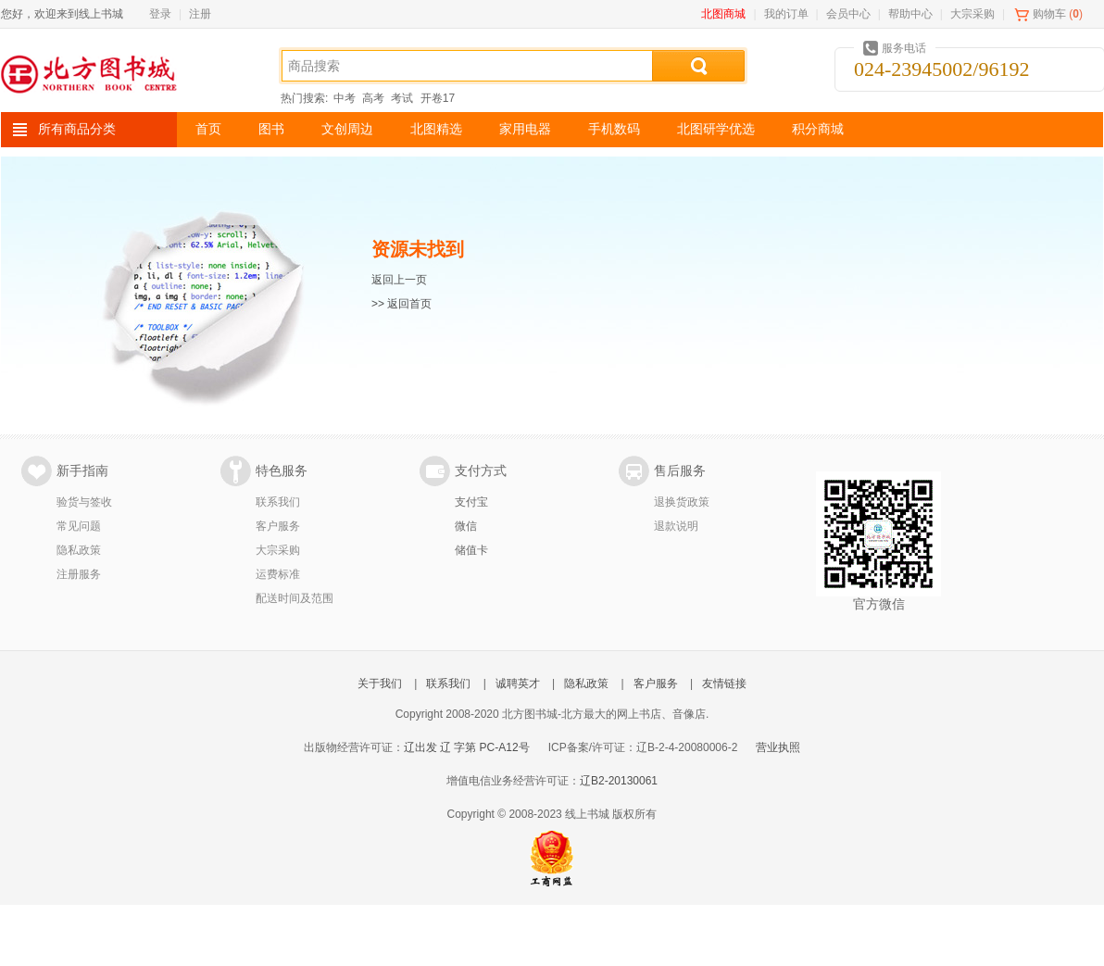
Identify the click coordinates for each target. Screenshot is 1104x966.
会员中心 (848, 13)
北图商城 (723, 13)
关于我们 (380, 683)
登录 (160, 13)
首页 (208, 129)
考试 (402, 98)
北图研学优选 (716, 129)
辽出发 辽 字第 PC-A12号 (467, 747)
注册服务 (78, 574)
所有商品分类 (77, 129)
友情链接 (724, 683)
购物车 (1049, 13)
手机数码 (614, 129)
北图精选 (436, 129)
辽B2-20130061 (619, 780)
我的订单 (786, 13)
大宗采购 (972, 13)
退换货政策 (681, 502)
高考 (373, 98)
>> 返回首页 (401, 303)
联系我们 (278, 502)
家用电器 (525, 129)
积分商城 (818, 129)
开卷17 (437, 98)
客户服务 (278, 526)
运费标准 (278, 574)
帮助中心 (910, 13)
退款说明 (676, 526)
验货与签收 (84, 502)
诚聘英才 (518, 683)
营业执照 (778, 747)
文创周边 (347, 129)
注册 (200, 13)
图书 (271, 129)
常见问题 (78, 526)
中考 (344, 98)
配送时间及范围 (294, 598)
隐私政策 (78, 550)
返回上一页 (399, 279)
